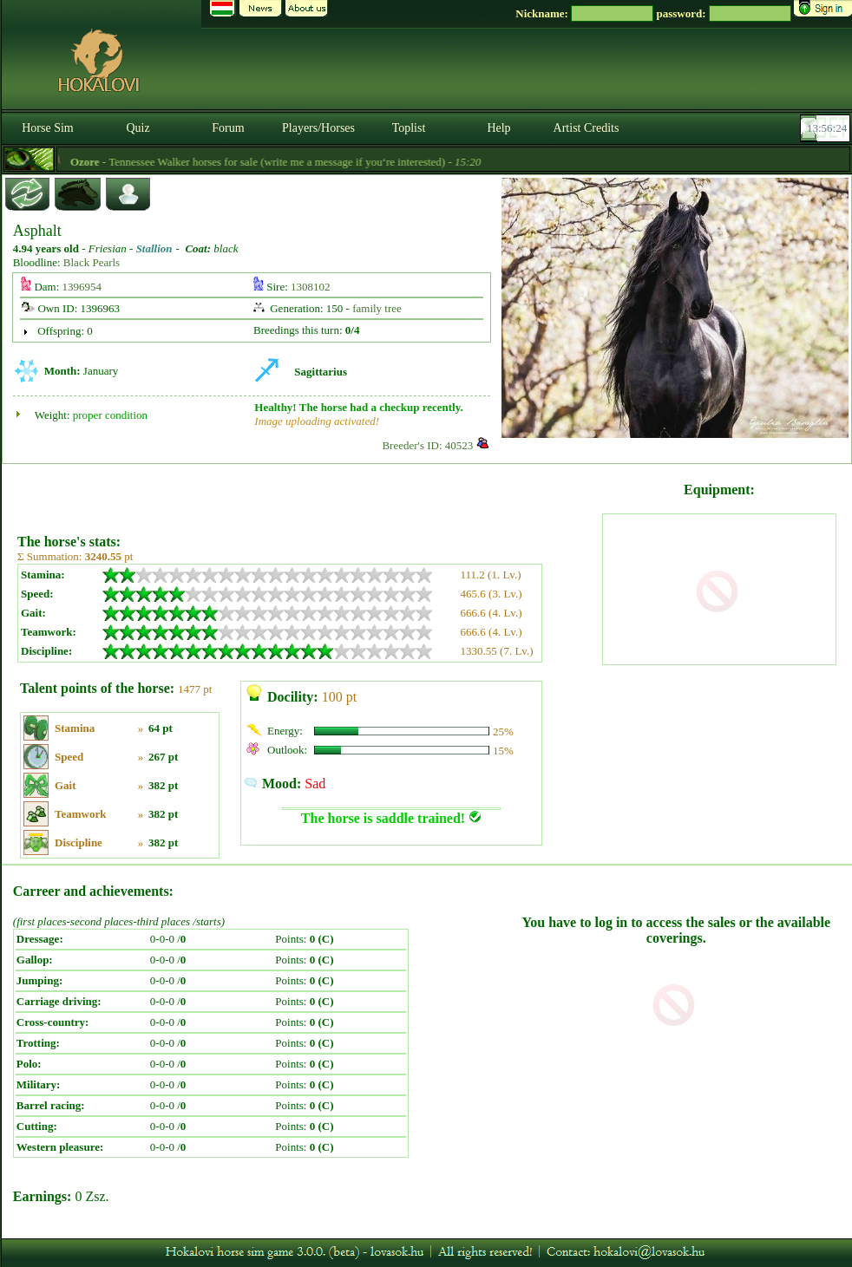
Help (498, 127)
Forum (228, 127)
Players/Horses (318, 127)
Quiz (137, 127)
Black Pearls (91, 262)
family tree (377, 308)
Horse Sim (48, 127)
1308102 (311, 286)
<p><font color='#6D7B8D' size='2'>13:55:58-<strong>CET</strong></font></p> (827, 128)
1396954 (82, 286)
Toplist (409, 127)
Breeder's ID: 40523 (427, 445)
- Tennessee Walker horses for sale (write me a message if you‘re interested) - (294, 161)
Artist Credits (586, 127)
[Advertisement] (308, 493)
